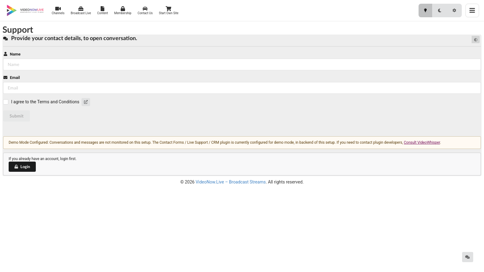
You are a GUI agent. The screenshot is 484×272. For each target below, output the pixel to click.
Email (11, 77)
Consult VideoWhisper (422, 142)
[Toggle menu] (472, 10)
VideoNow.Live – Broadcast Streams (231, 181)
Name (11, 54)
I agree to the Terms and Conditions (45, 101)
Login (22, 166)
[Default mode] (476, 39)
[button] (85, 102)
